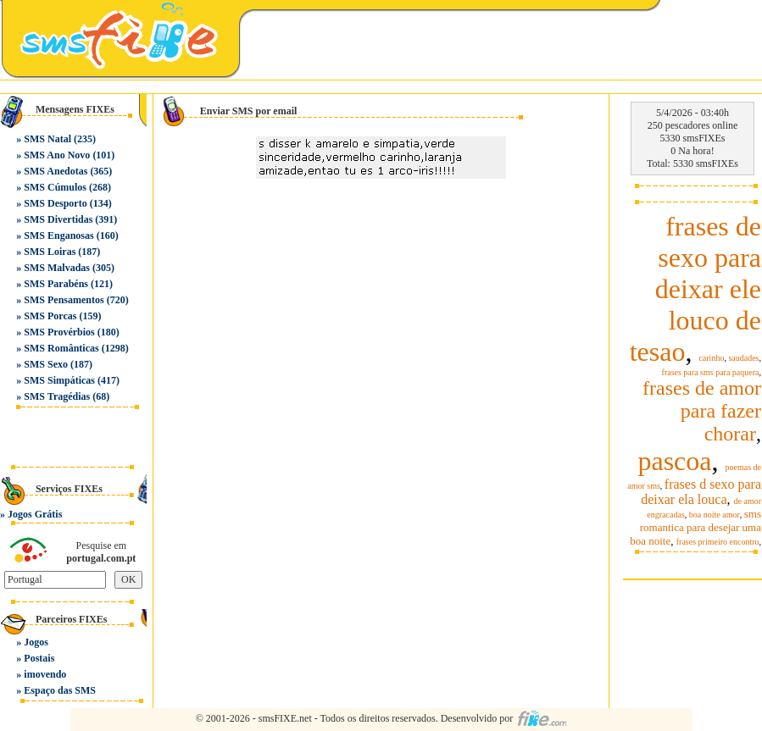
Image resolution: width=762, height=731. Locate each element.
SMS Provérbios (59, 332)
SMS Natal (47, 139)
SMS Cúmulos (55, 187)
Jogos (36, 642)
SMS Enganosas (58, 235)
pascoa (674, 461)
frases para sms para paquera (710, 372)
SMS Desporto (55, 203)
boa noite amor (714, 514)
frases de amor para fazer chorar (701, 411)
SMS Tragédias (57, 396)
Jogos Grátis (35, 514)
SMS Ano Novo (57, 155)
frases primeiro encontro (717, 541)
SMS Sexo (46, 364)
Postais (39, 658)
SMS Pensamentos (63, 300)
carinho (711, 358)
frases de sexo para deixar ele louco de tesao (695, 289)
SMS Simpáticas (59, 380)
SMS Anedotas (55, 171)
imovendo (45, 674)
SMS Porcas (50, 316)
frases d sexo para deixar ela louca (701, 492)
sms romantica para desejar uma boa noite (695, 527)
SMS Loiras (49, 252)
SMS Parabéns (56, 284)
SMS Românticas (61, 348)
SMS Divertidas (58, 219)
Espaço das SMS (60, 690)
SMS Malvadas (57, 268)
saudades (743, 358)
